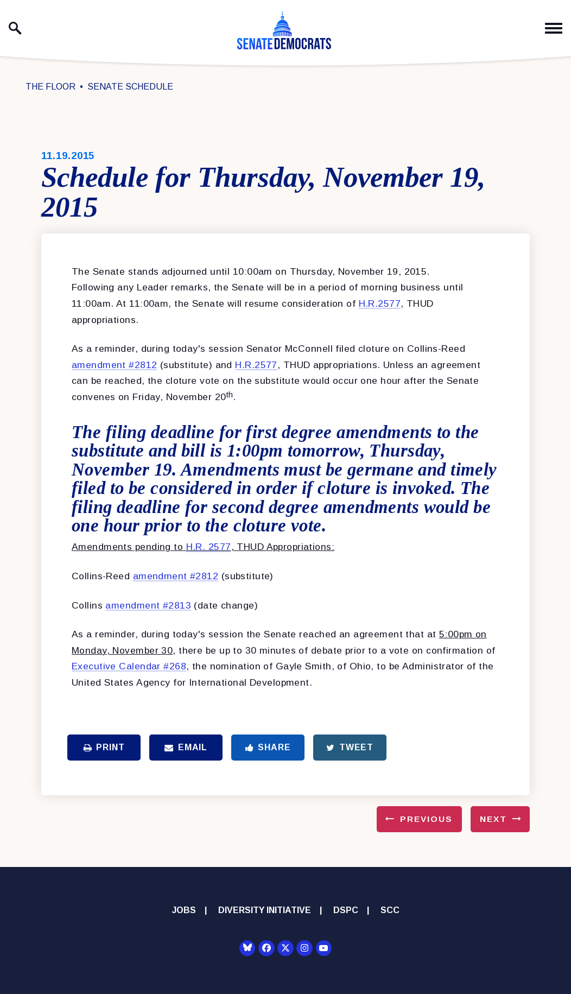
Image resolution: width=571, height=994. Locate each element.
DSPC (345, 910)
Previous (426, 819)
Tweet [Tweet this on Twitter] (349, 747)
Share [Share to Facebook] (268, 747)
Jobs (184, 910)
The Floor (50, 86)
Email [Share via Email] (185, 747)
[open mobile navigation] (553, 28)
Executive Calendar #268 (129, 666)
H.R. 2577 (208, 546)
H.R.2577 (380, 303)
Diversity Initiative (264, 910)
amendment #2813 (148, 605)
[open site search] (15, 28)
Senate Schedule (130, 86)
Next (493, 819)
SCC (389, 910)
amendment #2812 (114, 364)
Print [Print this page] (104, 747)
